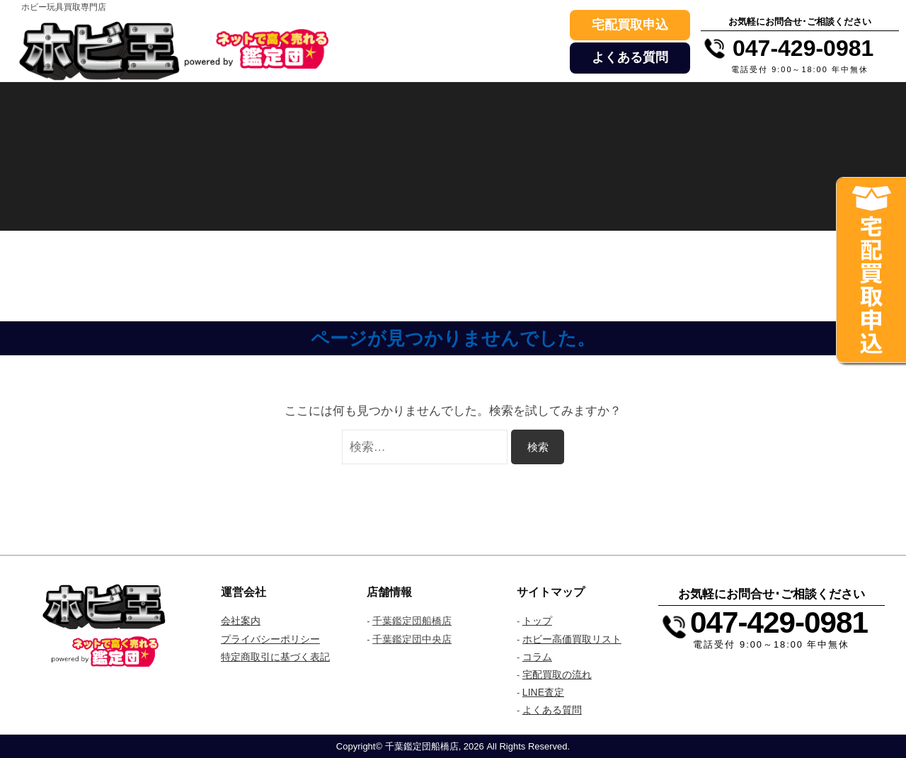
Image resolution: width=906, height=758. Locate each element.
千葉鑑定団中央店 (412, 639)
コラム (537, 656)
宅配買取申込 (630, 25)
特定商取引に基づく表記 (275, 656)
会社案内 (240, 620)
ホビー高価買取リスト (571, 639)
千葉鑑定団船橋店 (412, 620)
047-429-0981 (779, 622)
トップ (537, 620)
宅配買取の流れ (557, 674)
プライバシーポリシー (270, 639)
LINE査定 (543, 692)
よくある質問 (630, 57)
